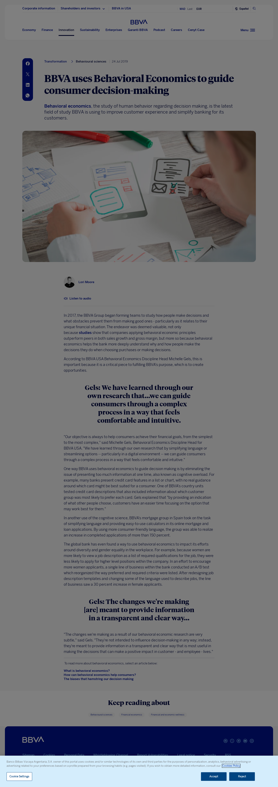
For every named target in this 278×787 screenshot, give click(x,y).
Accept (213, 776)
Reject (242, 776)
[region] (139, 771)
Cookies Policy (231, 765)
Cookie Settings (19, 776)
